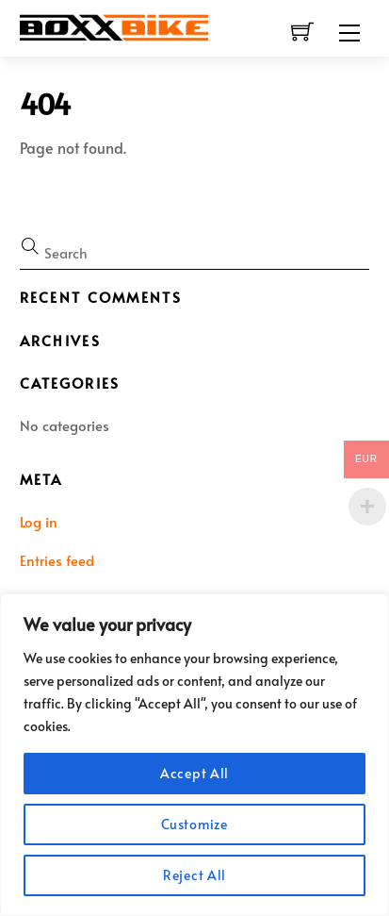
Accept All (194, 773)
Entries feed (57, 560)
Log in (38, 521)
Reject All (194, 875)
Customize (194, 824)
